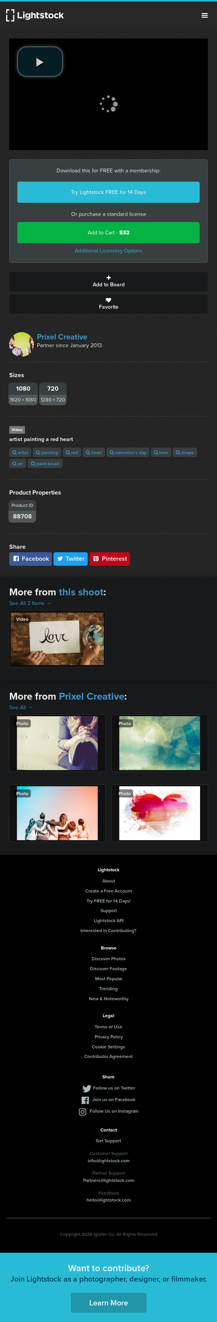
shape (185, 452)
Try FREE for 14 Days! (108, 900)
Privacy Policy (109, 1036)
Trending (108, 988)
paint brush (45, 463)
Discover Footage (108, 968)
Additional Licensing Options (109, 251)
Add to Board (108, 281)
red (72, 452)
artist (20, 452)
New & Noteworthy (109, 998)
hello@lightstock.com (109, 1200)
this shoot (81, 592)
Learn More (108, 1302)
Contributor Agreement (108, 1056)
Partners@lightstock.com (108, 1180)
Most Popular (108, 978)
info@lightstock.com (109, 1160)
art (17, 463)
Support (108, 910)
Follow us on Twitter (114, 1088)
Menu (205, 15)
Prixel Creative (62, 337)
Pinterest (109, 558)
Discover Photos (109, 958)
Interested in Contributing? (108, 930)
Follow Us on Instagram (114, 1111)
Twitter (71, 558)
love (161, 452)
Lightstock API (109, 920)
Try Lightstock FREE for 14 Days (108, 192)
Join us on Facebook (113, 1099)
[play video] (40, 61)
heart (94, 452)
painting (47, 452)
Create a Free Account (108, 890)
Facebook (30, 558)
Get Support (108, 1140)
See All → (21, 708)
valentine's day (128, 452)
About (108, 880)
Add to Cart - (109, 233)
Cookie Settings (108, 1046)
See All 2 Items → (30, 603)
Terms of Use (108, 1026)
